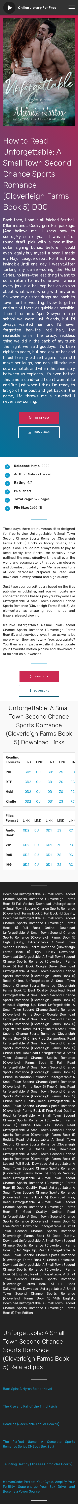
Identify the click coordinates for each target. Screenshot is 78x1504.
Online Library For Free (37, 8)
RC (73, 772)
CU (38, 772)
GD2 (28, 772)
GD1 (50, 772)
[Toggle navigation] (72, 6)
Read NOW (39, 417)
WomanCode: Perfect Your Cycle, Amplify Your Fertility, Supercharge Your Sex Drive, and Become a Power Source (39, 1486)
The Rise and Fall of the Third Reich (30, 1406)
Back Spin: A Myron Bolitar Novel (27, 1389)
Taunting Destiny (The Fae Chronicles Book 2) (37, 1464)
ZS (61, 772)
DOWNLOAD (39, 432)
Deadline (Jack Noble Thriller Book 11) (31, 1424)
